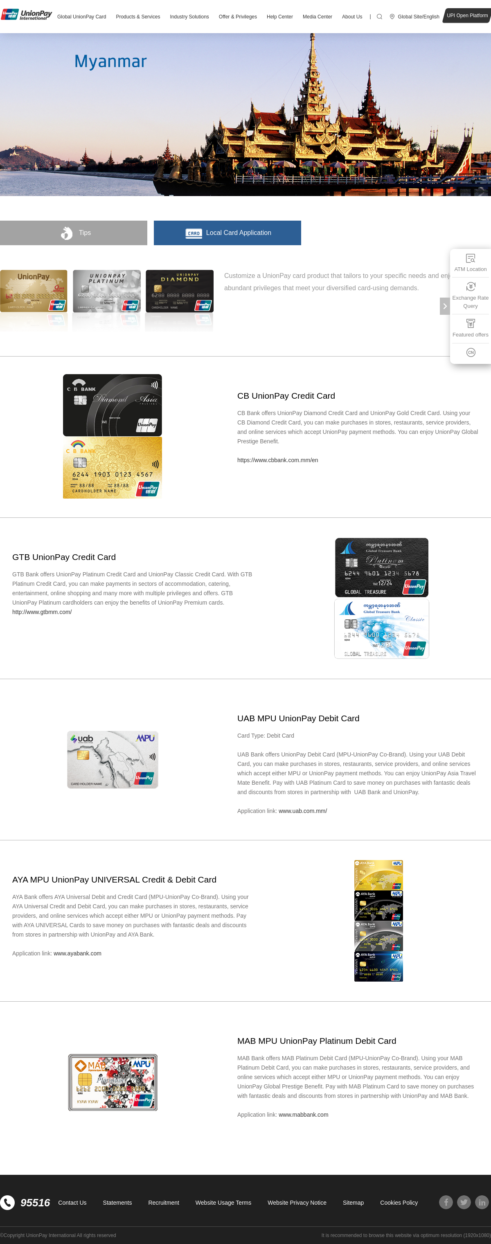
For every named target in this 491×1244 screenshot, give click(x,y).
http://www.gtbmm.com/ (42, 612)
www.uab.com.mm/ (304, 811)
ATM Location (470, 262)
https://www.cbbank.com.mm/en (277, 460)
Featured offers (471, 328)
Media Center (317, 17)
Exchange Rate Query (471, 295)
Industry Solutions (189, 17)
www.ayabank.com (77, 953)
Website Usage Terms (223, 1202)
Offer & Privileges (238, 17)
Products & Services (138, 17)
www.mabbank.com (303, 1114)
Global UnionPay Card (81, 17)
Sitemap (353, 1202)
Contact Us (72, 1202)
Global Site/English (418, 17)
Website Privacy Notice (297, 1202)
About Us (352, 17)
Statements (117, 1202)
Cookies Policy (399, 1202)
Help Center (280, 17)
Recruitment (163, 1202)
